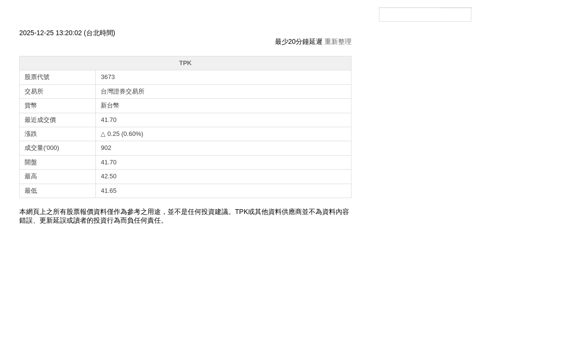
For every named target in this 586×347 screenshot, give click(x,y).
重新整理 (338, 41)
